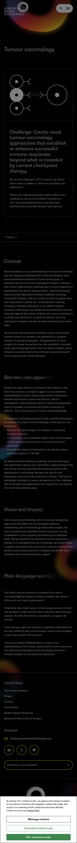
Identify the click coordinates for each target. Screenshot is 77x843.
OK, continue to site (38, 839)
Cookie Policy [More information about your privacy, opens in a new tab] (33, 812)
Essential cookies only (38, 830)
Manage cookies (38, 821)
